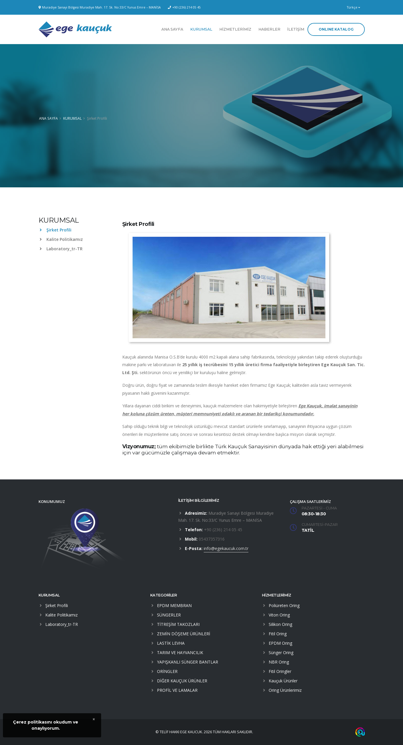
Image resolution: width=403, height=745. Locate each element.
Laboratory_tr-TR (61, 248)
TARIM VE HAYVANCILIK (180, 652)
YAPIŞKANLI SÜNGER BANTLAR (187, 662)
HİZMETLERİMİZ (235, 29)
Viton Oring (279, 615)
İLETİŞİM (295, 29)
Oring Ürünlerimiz (285, 690)
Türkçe (353, 7)
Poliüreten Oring (284, 605)
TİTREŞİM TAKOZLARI (178, 624)
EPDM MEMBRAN (174, 605)
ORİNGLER (167, 671)
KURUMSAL (201, 29)
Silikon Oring (280, 624)
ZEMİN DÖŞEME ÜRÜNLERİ (183, 633)
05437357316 (212, 539)
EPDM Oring (280, 643)
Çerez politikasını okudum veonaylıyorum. (45, 725)
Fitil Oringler (280, 671)
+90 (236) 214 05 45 (186, 7)
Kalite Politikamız (61, 239)
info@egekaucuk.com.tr (226, 548)
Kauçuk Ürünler (283, 681)
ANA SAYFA (172, 29)
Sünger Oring (281, 652)
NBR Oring (279, 662)
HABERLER (269, 29)
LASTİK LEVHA (171, 643)
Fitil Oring (278, 633)
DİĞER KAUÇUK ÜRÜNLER (182, 681)
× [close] (94, 719)
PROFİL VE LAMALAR (177, 690)
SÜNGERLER (169, 615)
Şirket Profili (55, 230)
